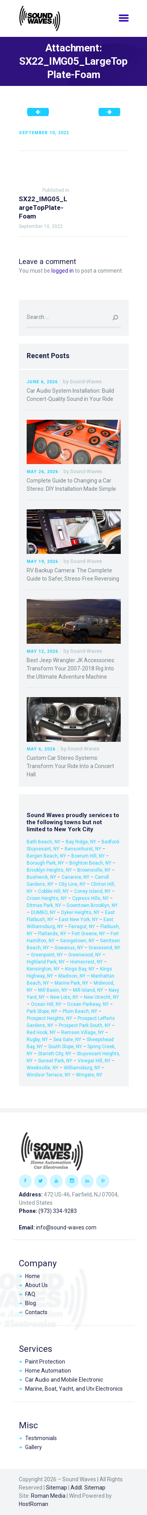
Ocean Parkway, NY (88, 1004)
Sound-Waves (86, 381)
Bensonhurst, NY (83, 849)
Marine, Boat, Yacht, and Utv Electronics (74, 1389)
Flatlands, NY (52, 933)
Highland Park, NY (46, 962)
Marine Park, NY (71, 983)
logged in (62, 271)
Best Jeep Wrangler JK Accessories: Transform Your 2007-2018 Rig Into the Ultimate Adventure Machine (71, 668)
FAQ (30, 1294)
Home (32, 1276)
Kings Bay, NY (79, 969)
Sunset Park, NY (55, 1060)
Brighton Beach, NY (90, 863)
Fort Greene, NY (88, 933)
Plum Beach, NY (80, 1011)
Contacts (36, 1312)
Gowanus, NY (68, 948)
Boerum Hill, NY (88, 856)
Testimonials (41, 1438)
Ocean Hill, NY (46, 1004)
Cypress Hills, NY (90, 898)
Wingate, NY (89, 1075)
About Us (36, 1285)
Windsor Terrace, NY (49, 1075)
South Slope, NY (65, 1046)
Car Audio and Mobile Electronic (64, 1380)
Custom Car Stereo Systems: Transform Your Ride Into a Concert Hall (70, 766)
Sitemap (56, 1487)
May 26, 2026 (42, 471)
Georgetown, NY (77, 940)
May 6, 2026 (41, 749)
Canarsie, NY (75, 877)
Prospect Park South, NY (85, 1025)
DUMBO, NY (43, 912)
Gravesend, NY (104, 948)
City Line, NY (72, 884)
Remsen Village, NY (82, 1032)
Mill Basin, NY (52, 990)
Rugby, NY (37, 1039)
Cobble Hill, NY (53, 891)
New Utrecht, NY (101, 997)
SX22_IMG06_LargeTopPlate (112, 112)
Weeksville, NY (42, 1068)
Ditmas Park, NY (44, 905)
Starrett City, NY (54, 1053)
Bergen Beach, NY (46, 856)
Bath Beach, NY (43, 842)
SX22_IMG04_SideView (41, 112)
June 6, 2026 (42, 381)
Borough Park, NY (45, 863)
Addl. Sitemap (88, 1487)
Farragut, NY (82, 926)
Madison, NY (71, 976)
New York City (73, 829)
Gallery (33, 1447)
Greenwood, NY (84, 955)
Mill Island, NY (88, 990)
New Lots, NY (64, 997)
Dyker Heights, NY (80, 912)
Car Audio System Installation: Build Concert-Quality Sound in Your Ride (70, 395)
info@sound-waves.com (66, 1227)
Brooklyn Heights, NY (49, 870)
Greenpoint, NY (47, 955)
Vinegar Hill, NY (94, 1060)
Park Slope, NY (42, 1011)
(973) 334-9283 (57, 1211)
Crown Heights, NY (47, 898)
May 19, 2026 (42, 561)
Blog (30, 1303)
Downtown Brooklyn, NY (92, 905)
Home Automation (48, 1371)
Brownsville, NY (94, 870)
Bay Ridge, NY (81, 842)
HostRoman (33, 1504)
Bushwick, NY (41, 877)
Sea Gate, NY (67, 1039)
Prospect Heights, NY (49, 1018)
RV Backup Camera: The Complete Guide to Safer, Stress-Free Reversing (73, 574)
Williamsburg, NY (82, 1068)
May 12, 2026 (42, 651)
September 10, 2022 (44, 132)
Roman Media (48, 1496)
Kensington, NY (43, 969)
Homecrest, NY (86, 962)
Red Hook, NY (41, 1032)
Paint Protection (45, 1361)
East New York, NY (78, 919)
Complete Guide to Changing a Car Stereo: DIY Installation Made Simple (71, 484)
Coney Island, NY (92, 891)
